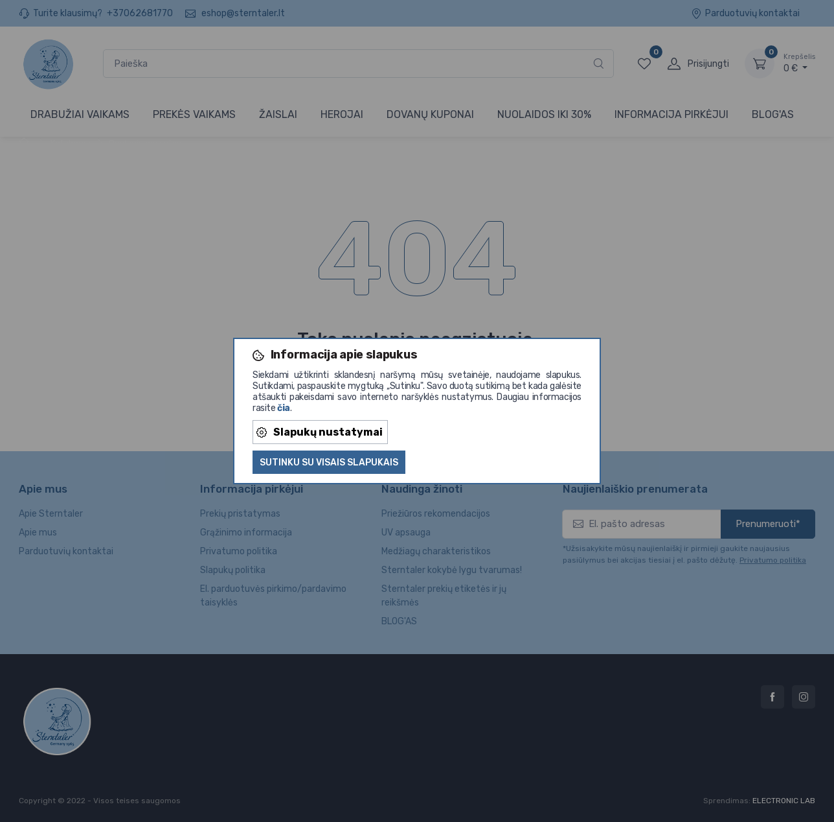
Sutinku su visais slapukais (329, 462)
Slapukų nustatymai (319, 432)
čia (283, 408)
